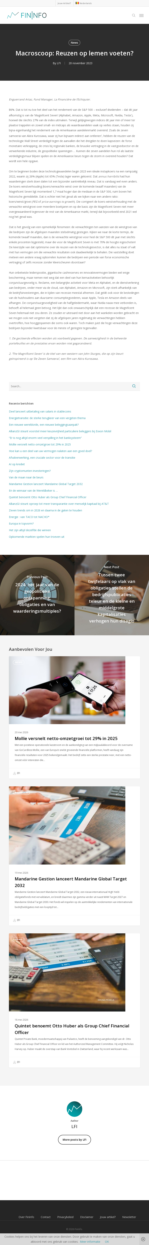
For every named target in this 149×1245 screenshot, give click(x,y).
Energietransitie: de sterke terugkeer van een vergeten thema (47, 418)
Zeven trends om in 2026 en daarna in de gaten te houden (45, 510)
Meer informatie (90, 1241)
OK (107, 1241)
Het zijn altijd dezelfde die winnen (30, 530)
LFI (59, 63)
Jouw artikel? (108, 1217)
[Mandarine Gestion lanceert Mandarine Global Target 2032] (74, 856)
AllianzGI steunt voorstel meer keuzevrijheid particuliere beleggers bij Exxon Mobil (60, 431)
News (74, 42)
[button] (141, 15)
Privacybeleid (65, 1217)
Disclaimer (86, 1217)
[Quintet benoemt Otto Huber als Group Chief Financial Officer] (74, 1000)
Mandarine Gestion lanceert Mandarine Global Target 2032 (46, 484)
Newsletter (129, 1217)
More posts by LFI (74, 1139)
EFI (16, 773)
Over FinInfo (26, 1217)
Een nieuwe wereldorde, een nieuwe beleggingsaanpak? (44, 424)
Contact (46, 1217)
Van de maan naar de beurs (26, 477)
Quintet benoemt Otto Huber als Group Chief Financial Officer (47, 497)
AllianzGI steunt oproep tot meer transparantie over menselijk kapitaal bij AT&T (59, 504)
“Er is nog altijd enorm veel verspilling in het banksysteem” (45, 438)
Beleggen (21, 792)
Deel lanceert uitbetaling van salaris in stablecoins (40, 411)
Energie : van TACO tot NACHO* (29, 517)
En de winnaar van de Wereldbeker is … (33, 490)
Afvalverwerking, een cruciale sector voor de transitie (42, 457)
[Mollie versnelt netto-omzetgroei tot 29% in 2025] (74, 717)
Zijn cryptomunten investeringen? (30, 471)
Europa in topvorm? (21, 523)
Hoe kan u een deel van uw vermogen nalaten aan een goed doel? (50, 451)
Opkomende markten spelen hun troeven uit (36, 537)
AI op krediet (17, 464)
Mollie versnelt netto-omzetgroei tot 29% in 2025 (40, 444)
